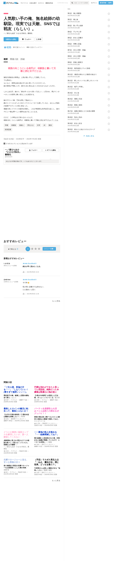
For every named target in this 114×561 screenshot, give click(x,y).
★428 (6, 472)
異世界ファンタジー (17, 419)
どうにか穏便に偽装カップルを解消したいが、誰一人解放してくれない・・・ (16, 434)
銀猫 (50, 442)
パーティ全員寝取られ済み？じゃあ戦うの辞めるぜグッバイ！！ (46, 411)
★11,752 (37, 423)
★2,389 (36, 400)
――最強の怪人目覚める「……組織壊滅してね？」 (46, 433)
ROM (23, 416)
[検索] (72, 3)
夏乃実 (57, 397)
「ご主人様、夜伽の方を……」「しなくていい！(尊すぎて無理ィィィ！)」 (16, 389)
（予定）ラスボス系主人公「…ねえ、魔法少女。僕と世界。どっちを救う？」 (46, 462)
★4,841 (6, 419)
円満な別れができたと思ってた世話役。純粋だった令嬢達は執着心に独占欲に (46, 389)
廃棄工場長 (48, 470)
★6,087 (6, 400)
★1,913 (6, 451)
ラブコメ (14, 400)
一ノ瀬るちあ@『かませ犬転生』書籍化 (18, 33)
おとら (14, 397)
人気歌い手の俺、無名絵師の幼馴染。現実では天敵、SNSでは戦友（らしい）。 (32, 23)
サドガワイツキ (39, 421)
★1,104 (36, 472)
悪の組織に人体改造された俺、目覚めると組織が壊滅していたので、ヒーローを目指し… (47, 440)
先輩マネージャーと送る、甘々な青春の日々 (16, 461)
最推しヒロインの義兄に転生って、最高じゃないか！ (16, 409)
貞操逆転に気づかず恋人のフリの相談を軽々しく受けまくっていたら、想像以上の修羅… (16, 442)
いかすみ (7, 263)
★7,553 (36, 444)
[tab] (6, 59)
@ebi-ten (7, 279)
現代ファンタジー (47, 444)
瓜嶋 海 (6, 470)
